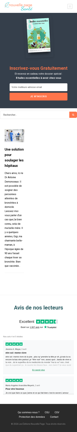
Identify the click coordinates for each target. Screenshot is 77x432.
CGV (57, 412)
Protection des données (32, 416)
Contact (54, 416)
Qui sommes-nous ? (29, 412)
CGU (47, 412)
